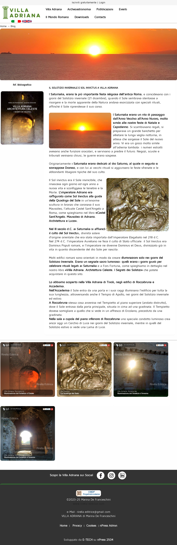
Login (102, 2)
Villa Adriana (54, 9)
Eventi (123, 9)
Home (3, 26)
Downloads (82, 17)
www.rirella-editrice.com (88, 503)
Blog (14, 26)
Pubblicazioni (104, 9)
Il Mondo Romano (57, 17)
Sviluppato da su (88, 539)
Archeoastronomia (79, 9)
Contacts (100, 17)
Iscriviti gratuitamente (84, 2)
